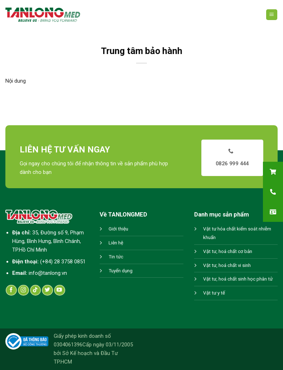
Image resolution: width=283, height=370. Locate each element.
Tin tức (116, 256)
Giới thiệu (118, 229)
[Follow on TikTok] (35, 290)
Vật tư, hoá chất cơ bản (227, 251)
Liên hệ (116, 242)
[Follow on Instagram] (23, 290)
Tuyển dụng (121, 270)
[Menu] (271, 14)
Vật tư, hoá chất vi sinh (227, 265)
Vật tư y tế (214, 293)
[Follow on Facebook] (11, 290)
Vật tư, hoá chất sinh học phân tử (238, 279)
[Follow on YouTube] (59, 290)
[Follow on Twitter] (47, 290)
